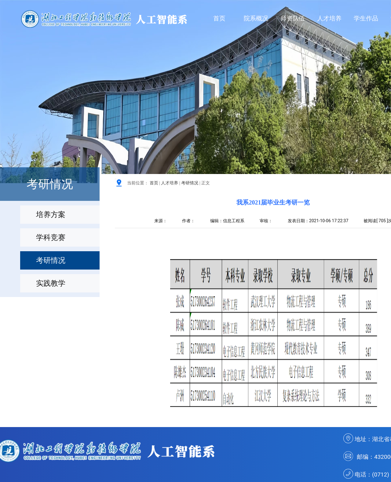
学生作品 (366, 18)
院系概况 (256, 18)
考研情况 (189, 183)
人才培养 (329, 18)
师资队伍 (292, 18)
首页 (219, 18)
